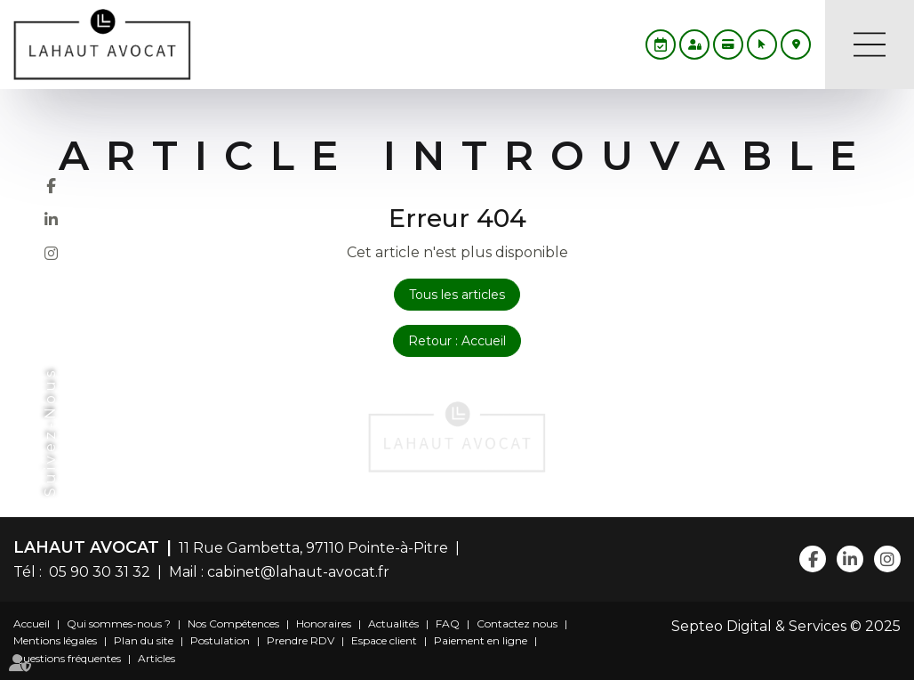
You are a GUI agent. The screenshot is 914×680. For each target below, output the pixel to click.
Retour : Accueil (457, 341)
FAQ (448, 623)
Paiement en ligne (480, 640)
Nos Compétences (233, 623)
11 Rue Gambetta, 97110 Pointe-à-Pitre (313, 547)
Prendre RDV (300, 640)
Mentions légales (55, 640)
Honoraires (323, 623)
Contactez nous (517, 623)
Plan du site (143, 640)
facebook (51, 185)
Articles (156, 658)
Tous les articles (457, 295)
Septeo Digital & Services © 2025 (786, 626)
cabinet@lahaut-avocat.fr (298, 571)
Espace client (384, 640)
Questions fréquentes (67, 658)
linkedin (51, 219)
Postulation (220, 640)
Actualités (393, 623)
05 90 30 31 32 (96, 571)
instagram (51, 253)
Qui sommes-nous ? (119, 623)
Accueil (31, 623)
